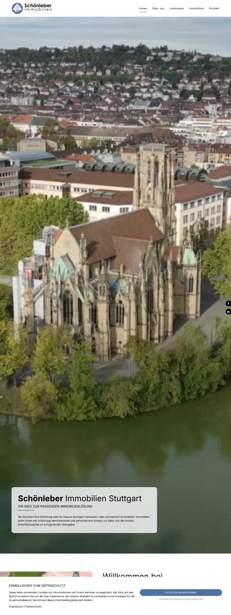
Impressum (16, 606)
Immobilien (196, 8)
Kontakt (214, 8)
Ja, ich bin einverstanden (181, 592)
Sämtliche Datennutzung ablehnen (181, 599)
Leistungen (177, 8)
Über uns (158, 8)
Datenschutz (33, 606)
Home (143, 8)
